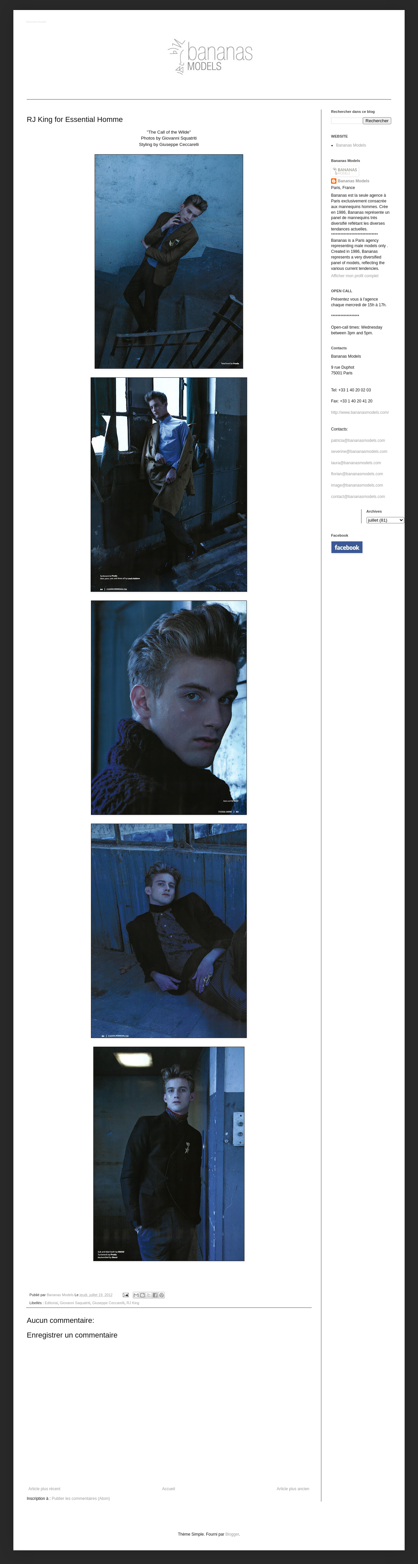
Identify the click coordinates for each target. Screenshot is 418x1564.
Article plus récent (44, 1489)
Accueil (168, 1489)
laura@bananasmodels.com (356, 463)
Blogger (232, 1534)
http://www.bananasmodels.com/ (360, 412)
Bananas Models (37, 22)
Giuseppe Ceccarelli (108, 1303)
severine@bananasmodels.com (359, 451)
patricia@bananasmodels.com (358, 440)
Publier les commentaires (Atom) (81, 1498)
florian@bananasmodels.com (357, 474)
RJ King (133, 1303)
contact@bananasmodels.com (358, 496)
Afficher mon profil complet (355, 276)
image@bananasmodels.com (357, 485)
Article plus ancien (293, 1489)
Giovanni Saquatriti (75, 1303)
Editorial (51, 1303)
